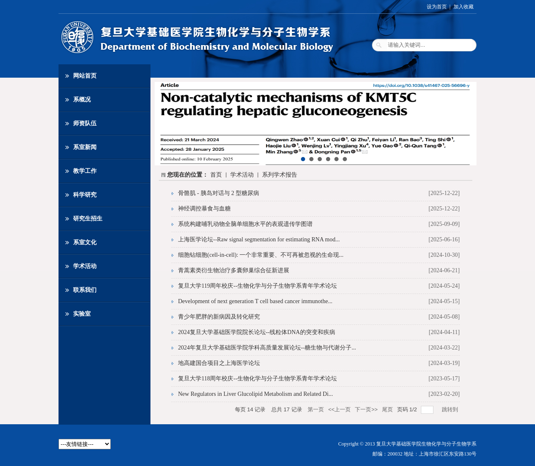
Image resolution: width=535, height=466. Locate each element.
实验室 (82, 314)
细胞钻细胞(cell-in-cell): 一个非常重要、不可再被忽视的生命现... (261, 255)
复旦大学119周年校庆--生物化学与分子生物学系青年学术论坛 (257, 286)
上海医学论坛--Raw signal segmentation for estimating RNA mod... (259, 239)
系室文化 (85, 242)
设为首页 (437, 7)
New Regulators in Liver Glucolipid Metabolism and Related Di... (255, 394)
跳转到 (451, 409)
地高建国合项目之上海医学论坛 (219, 363)
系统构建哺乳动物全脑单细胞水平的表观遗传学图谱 (245, 224)
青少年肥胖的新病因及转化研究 (219, 317)
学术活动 (85, 266)
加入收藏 (463, 7)
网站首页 (85, 76)
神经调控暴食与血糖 (204, 208)
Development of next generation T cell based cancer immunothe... (255, 301)
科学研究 (85, 195)
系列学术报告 (279, 175)
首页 (216, 175)
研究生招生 (87, 218)
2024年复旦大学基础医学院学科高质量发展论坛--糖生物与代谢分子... (267, 347)
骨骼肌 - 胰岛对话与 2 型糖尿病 (218, 193)
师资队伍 (85, 123)
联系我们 (85, 290)
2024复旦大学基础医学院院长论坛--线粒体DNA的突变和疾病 (256, 332)
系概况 (82, 99)
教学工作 (85, 171)
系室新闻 (85, 147)
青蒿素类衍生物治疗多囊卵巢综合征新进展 (233, 270)
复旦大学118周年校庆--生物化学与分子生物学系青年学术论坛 (257, 378)
